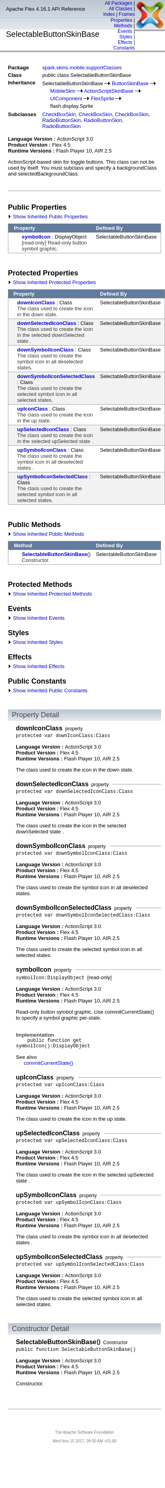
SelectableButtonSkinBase (54, 554)
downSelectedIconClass (46, 323)
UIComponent (66, 98)
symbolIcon (36, 237)
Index (109, 14)
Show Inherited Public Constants (48, 690)
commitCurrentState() (48, 1063)
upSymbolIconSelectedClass (52, 476)
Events (125, 31)
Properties (121, 20)
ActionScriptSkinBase (108, 91)
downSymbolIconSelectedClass (56, 376)
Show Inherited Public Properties (48, 217)
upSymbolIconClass (41, 450)
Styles (125, 37)
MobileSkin (63, 91)
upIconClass (32, 409)
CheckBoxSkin (59, 114)
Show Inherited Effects (36, 666)
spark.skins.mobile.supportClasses (82, 68)
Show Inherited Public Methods (46, 534)
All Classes (120, 8)
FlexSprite (102, 98)
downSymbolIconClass (45, 350)
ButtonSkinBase (130, 83)
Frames (127, 14)
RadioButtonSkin (61, 120)
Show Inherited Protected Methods (50, 594)
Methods (123, 26)
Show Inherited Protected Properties (52, 282)
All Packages (118, 3)
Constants (124, 48)
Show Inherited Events (36, 618)
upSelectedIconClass (43, 429)
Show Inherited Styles (35, 642)
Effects (125, 42)
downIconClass (36, 303)
